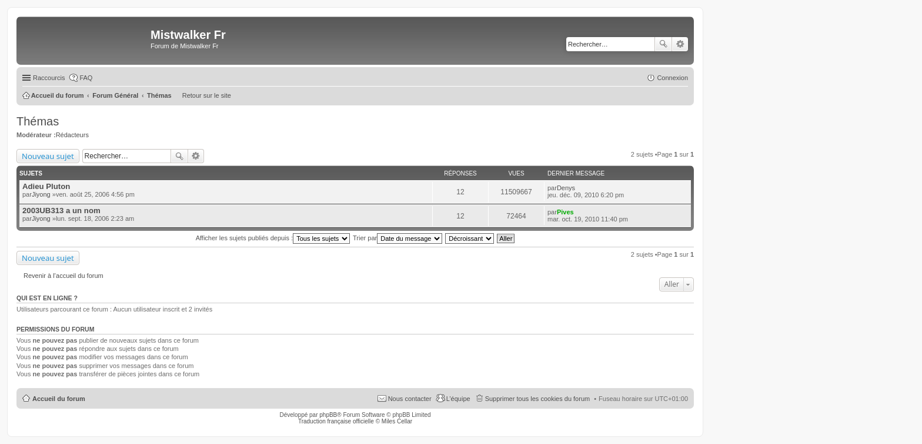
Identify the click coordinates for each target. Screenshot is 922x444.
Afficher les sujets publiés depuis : (273, 237)
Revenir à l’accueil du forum (63, 275)
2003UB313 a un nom (61, 210)
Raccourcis (49, 77)
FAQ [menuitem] (85, 77)
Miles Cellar (397, 421)
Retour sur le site (206, 95)
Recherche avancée (680, 44)
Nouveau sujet (48, 156)
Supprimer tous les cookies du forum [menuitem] (537, 398)
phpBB (328, 415)
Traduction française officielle (336, 421)
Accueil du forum (58, 398)
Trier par (397, 237)
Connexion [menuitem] (672, 77)
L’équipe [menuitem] (458, 398)
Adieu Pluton (46, 186)
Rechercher (663, 44)
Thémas (37, 121)
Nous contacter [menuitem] (410, 398)
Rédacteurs (72, 134)
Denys (566, 187)
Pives (565, 212)
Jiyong (41, 194)
